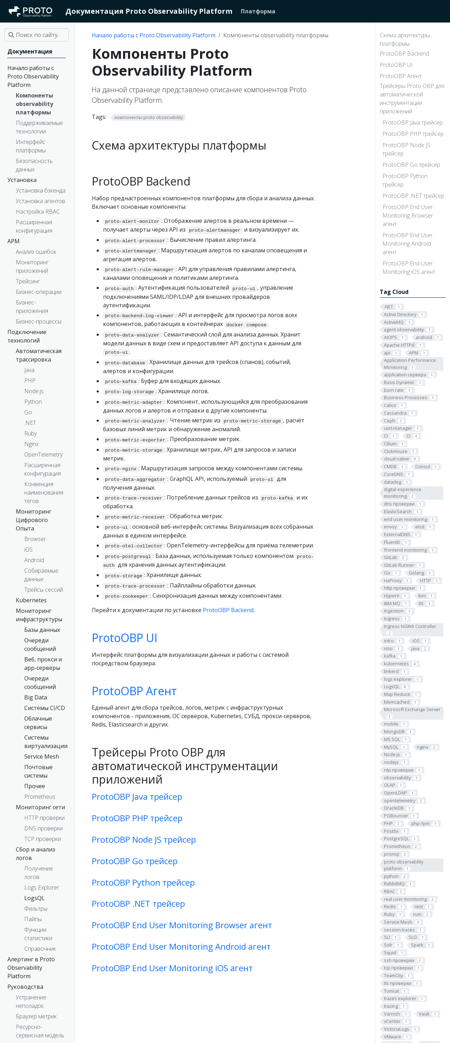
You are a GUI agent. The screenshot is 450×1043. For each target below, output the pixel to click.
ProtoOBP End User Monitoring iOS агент (408, 267)
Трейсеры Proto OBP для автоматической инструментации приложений (412, 98)
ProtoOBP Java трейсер (412, 122)
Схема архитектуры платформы (405, 39)
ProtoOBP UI (396, 65)
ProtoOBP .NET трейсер (413, 196)
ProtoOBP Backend (404, 53)
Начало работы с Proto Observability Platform (154, 35)
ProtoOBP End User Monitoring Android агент (407, 243)
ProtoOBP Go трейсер (411, 165)
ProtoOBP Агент (401, 76)
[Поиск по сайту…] (36, 35)
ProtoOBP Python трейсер (405, 180)
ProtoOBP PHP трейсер (413, 134)
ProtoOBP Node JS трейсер (406, 149)
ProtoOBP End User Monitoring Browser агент (407, 215)
